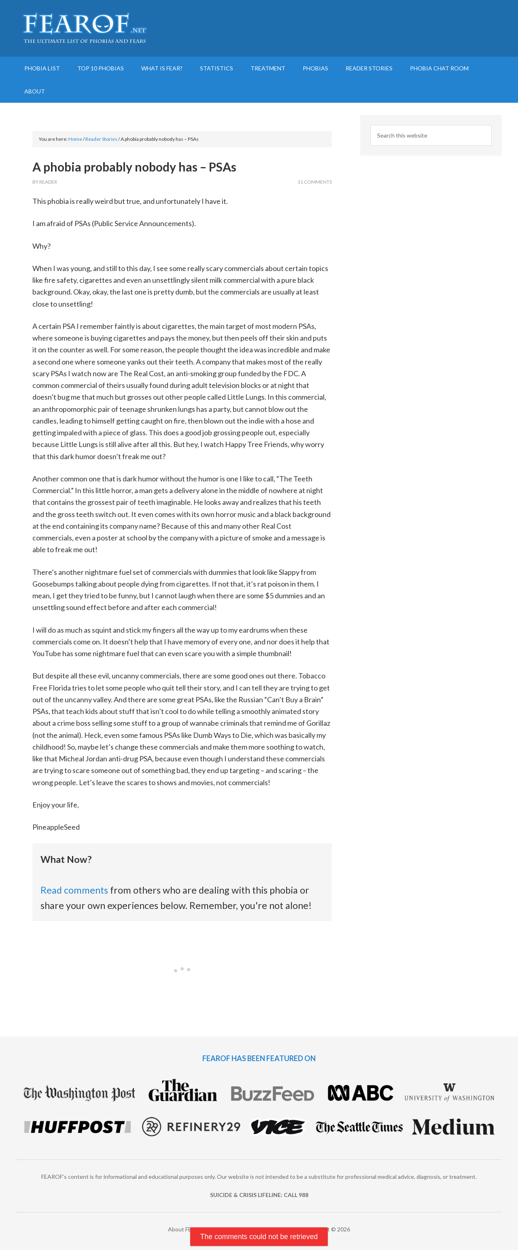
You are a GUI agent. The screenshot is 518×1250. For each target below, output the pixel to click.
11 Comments (314, 182)
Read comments (74, 890)
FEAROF (85, 28)
